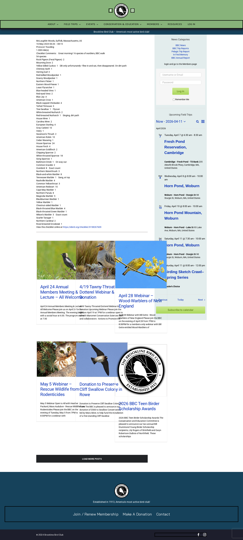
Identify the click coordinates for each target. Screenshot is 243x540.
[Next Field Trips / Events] (202, 299)
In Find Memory (180, 54)
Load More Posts (92, 459)
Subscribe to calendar (180, 309)
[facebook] (110, 10)
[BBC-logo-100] (121, 4)
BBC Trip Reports (180, 48)
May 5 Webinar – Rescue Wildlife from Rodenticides (59, 389)
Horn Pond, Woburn (181, 186)
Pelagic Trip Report (181, 51)
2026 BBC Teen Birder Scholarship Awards (139, 406)
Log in (180, 91)
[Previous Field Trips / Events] (161, 299)
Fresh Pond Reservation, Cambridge (175, 147)
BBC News (181, 45)
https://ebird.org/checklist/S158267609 (82, 227)
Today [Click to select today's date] (180, 299)
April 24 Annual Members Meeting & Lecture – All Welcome (61, 292)
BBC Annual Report (180, 58)
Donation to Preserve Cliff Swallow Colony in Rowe (101, 389)
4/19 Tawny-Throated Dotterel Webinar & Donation (99, 292)
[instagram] (132, 10)
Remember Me (181, 99)
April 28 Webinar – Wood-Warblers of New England (140, 301)
